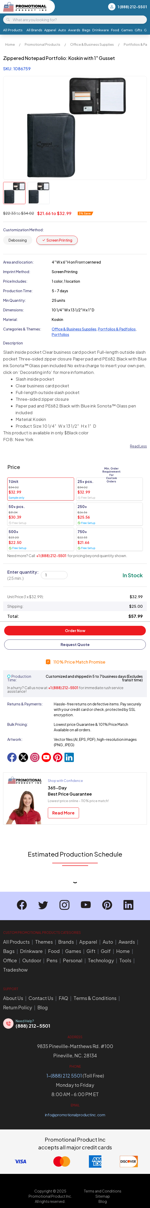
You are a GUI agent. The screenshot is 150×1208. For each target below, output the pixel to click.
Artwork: (15, 739)
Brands (66, 942)
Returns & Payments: (25, 704)
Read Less (138, 446)
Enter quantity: (23, 575)
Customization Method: (23, 229)
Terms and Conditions (102, 1191)
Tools (125, 960)
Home (10, 44)
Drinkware (100, 30)
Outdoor (31, 960)
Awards (74, 30)
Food (115, 30)
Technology (101, 960)
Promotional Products (42, 44)
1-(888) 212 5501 (64, 1076)
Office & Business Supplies (92, 44)
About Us (13, 998)
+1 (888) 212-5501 (51, 555)
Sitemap (102, 1196)
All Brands (34, 30)
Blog (42, 1007)
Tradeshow (15, 970)
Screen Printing (57, 240)
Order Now (75, 630)
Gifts (138, 30)
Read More (63, 812)
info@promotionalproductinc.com (75, 1114)
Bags (86, 30)
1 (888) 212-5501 (132, 6)
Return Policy (17, 1007)
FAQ (63, 998)
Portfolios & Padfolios (117, 329)
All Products (12, 30)
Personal (72, 960)
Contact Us (41, 998)
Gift (91, 951)
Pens (52, 960)
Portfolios (60, 334)
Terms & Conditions (95, 998)
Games (127, 30)
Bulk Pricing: (17, 724)
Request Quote (75, 644)
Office (10, 960)
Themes (44, 942)
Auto (62, 30)
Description (13, 343)
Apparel (50, 30)
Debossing (18, 240)
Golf (106, 951)
